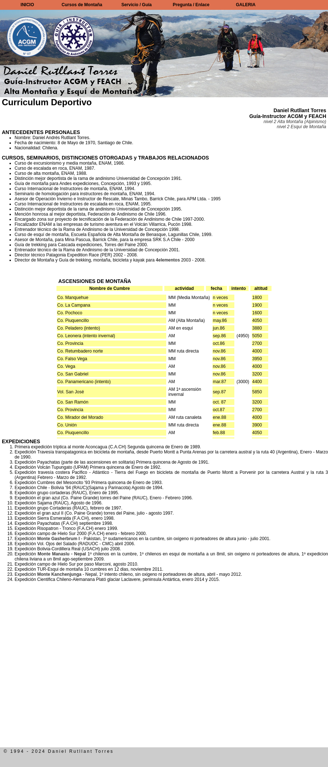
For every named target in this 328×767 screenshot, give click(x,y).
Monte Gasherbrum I (58, 538)
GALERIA (245, 4)
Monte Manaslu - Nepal (62, 553)
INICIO (27, 4)
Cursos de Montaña (82, 4)
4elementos (168, 260)
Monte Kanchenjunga (59, 574)
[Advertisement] (76, 671)
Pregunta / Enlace (191, 4)
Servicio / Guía (136, 4)
